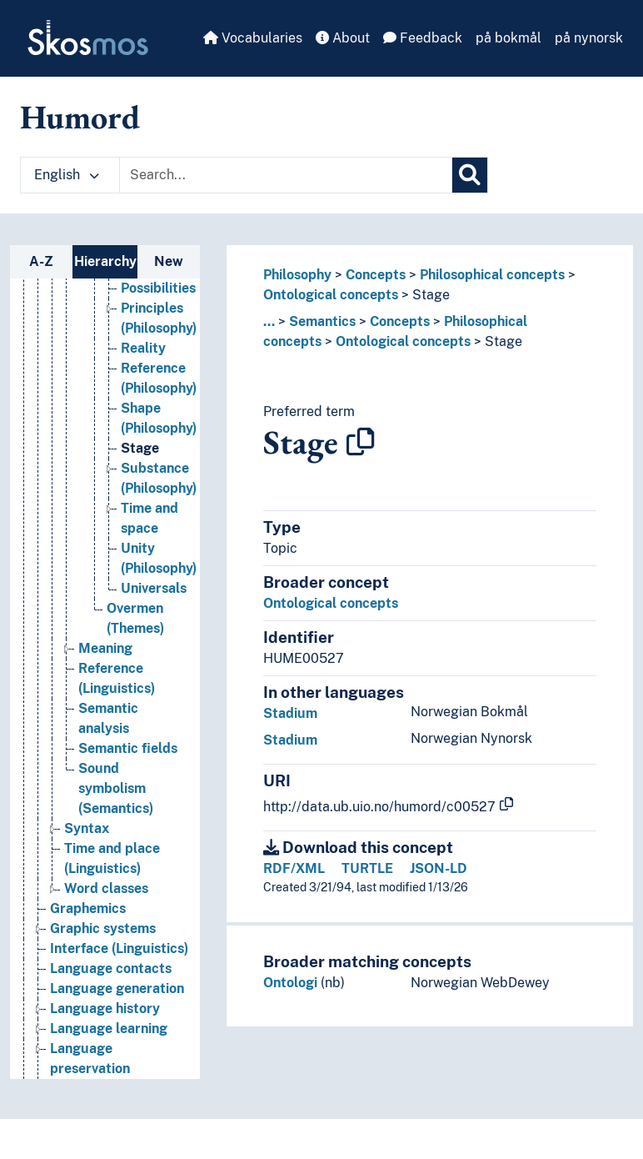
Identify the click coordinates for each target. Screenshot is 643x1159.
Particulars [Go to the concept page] (156, 289)
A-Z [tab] (41, 261)
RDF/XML (294, 868)
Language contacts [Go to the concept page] (111, 989)
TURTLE (367, 868)
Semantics (322, 321)
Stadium (290, 713)
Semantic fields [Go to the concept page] (127, 769)
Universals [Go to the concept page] (154, 609)
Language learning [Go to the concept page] (108, 1049)
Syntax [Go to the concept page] (86, 849)
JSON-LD (438, 868)
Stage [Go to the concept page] (140, 469)
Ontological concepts (330, 295)
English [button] (66, 175)
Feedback (422, 38)
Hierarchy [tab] (105, 261)
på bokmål (508, 38)
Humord (80, 116)
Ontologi (290, 983)
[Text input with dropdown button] (285, 175)
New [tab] (168, 261)
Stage (431, 295)
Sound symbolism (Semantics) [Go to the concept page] (115, 809)
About (343, 38)
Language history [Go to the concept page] (105, 1029)
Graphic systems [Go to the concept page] (103, 949)
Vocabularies (252, 38)
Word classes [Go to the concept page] (106, 909)
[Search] (469, 175)
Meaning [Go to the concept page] (105, 669)
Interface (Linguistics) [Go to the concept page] (119, 969)
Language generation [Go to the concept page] (117, 1009)
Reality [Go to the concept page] (143, 369)
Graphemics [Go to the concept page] (88, 929)
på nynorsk (589, 38)
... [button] (269, 321)
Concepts (376, 275)
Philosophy (297, 275)
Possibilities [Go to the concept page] (158, 309)
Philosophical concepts (492, 275)
